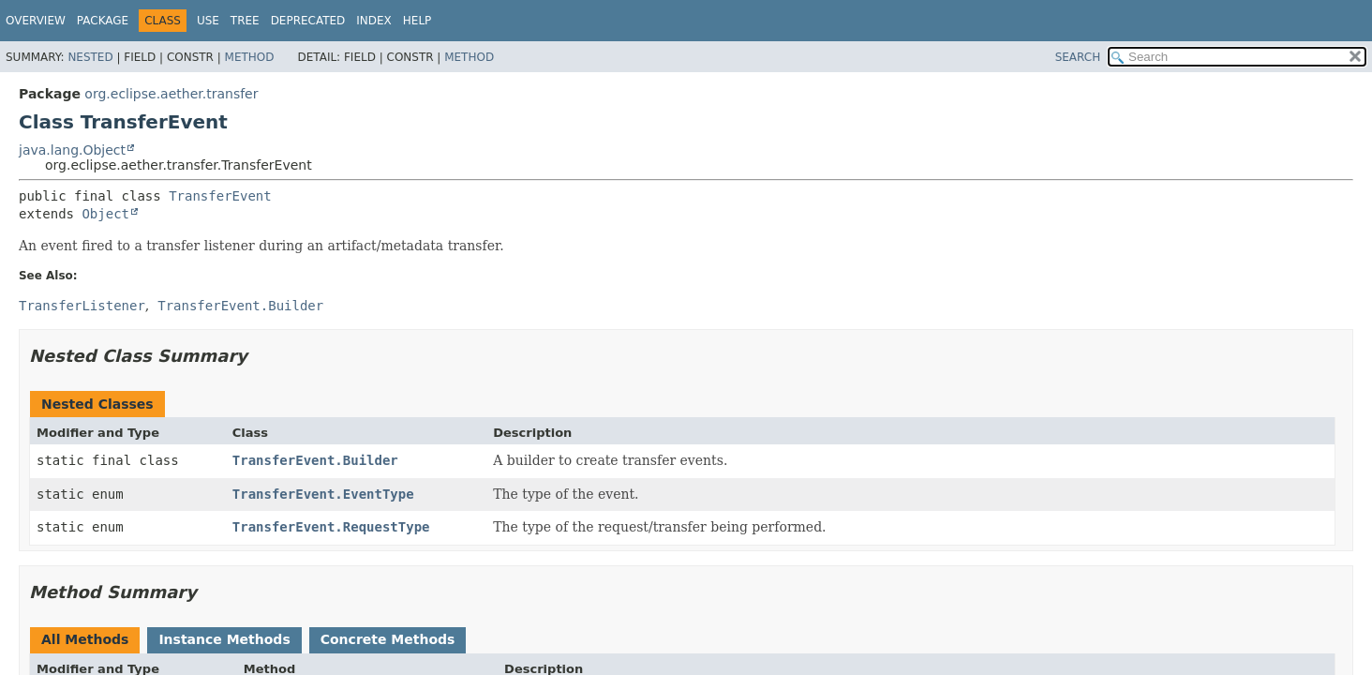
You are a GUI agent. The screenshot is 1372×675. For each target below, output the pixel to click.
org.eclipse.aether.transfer (171, 93)
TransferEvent (220, 195)
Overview (36, 20)
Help (417, 20)
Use (208, 20)
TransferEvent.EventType (323, 494)
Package (102, 20)
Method (250, 57)
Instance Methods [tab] (224, 639)
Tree (245, 20)
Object (105, 213)
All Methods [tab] (84, 639)
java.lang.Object (72, 150)
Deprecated (308, 20)
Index (374, 20)
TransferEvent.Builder (315, 460)
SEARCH (1078, 57)
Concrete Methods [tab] (388, 639)
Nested (89, 57)
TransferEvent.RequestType (331, 526)
